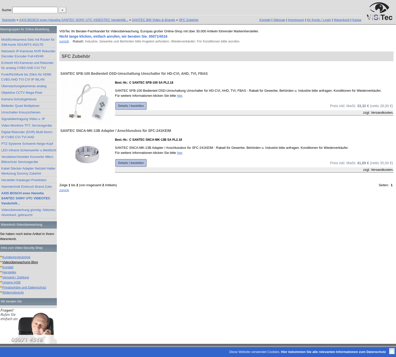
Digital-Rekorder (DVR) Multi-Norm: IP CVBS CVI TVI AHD (27, 134)
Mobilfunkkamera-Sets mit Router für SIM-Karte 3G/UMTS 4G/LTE (28, 42)
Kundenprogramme (16, 257)
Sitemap (279, 20)
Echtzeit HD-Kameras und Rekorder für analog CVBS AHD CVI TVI (27, 65)
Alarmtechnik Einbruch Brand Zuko (26, 186)
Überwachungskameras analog (23, 86)
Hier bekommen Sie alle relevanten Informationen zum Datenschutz (333, 352)
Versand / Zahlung (15, 277)
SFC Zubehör (189, 20)
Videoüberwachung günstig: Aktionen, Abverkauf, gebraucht (28, 212)
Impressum (296, 20)
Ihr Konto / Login (319, 20)
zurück (64, 41)
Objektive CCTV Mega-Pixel (21, 92)
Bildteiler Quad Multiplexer (20, 106)
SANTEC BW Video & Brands (153, 20)
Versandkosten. (382, 112)
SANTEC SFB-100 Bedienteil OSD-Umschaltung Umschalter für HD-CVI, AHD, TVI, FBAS (134, 74)
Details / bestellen (131, 106)
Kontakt (264, 20)
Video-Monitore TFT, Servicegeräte (26, 125)
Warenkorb (342, 20)
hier (179, 96)
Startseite (9, 20)
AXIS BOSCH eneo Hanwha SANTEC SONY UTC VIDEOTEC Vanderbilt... (73, 20)
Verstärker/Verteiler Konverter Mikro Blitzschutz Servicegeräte (27, 159)
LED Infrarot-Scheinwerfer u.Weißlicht (28, 150)
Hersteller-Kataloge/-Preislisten (23, 180)
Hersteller (9, 272)
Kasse (356, 20)
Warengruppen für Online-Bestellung (24, 29)
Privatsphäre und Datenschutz (24, 287)
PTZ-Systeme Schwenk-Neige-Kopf (27, 144)
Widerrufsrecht (13, 292)
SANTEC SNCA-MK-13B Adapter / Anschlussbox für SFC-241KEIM (115, 131)
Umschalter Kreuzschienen (20, 112)
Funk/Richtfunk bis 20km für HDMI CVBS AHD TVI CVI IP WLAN (26, 77)
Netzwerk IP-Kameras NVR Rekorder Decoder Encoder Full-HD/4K (28, 53)
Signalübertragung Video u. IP (23, 119)
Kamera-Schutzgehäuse (18, 99)
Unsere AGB (11, 282)
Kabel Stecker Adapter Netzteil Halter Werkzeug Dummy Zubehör (28, 170)
